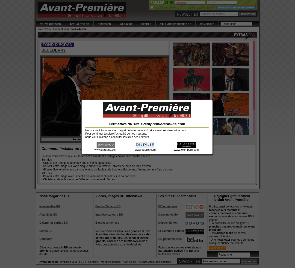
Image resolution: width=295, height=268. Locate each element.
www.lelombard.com (186, 148)
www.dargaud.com (105, 148)
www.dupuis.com (145, 148)
